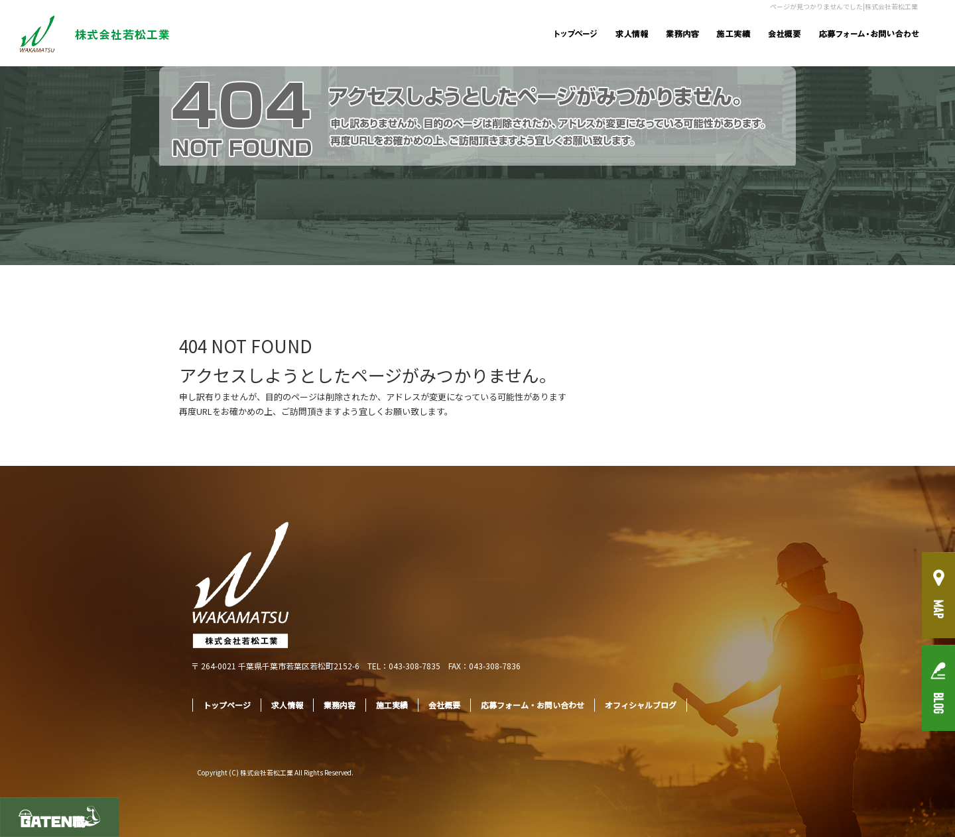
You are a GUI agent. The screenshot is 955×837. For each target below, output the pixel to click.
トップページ (575, 33)
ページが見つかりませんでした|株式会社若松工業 (844, 6)
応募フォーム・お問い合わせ (870, 33)
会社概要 (784, 33)
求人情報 (631, 33)
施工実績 (733, 33)
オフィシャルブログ (640, 704)
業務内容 (682, 33)
